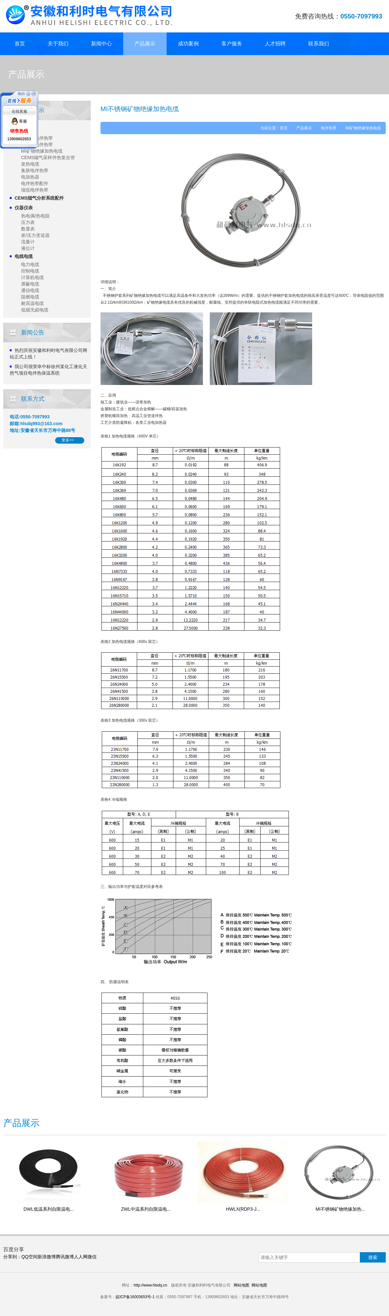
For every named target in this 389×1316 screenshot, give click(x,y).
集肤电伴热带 (34, 170)
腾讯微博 (65, 1256)
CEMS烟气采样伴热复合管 (48, 157)
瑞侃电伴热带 (34, 189)
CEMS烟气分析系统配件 (39, 198)
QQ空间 (29, 1256)
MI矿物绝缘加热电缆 (42, 151)
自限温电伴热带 (37, 138)
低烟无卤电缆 (34, 309)
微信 (92, 1256)
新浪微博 (47, 1256)
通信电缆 (30, 290)
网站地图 (241, 1285)
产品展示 (145, 43)
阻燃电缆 (30, 296)
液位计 (28, 248)
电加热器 (30, 177)
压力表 (28, 222)
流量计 (28, 241)
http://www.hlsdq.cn (150, 1285)
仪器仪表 (24, 207)
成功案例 (188, 43)
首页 (20, 43)
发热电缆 (30, 164)
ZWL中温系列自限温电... (146, 1209)
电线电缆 (24, 256)
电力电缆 (30, 264)
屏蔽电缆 (30, 283)
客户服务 (231, 43)
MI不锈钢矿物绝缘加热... (340, 1209)
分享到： (12, 1256)
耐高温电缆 (32, 303)
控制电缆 (30, 271)
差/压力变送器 (35, 235)
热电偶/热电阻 (35, 215)
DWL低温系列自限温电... (49, 1209)
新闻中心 (101, 43)
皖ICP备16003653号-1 (135, 1297)
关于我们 (58, 43)
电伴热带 (24, 130)
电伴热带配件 (34, 183)
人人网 (81, 1256)
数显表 (28, 228)
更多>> (68, 440)
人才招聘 (275, 43)
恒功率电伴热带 (37, 144)
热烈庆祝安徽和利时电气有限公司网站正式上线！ (48, 353)
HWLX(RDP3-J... (243, 1209)
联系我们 (318, 43)
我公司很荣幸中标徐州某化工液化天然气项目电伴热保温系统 (48, 370)
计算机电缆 (32, 277)
